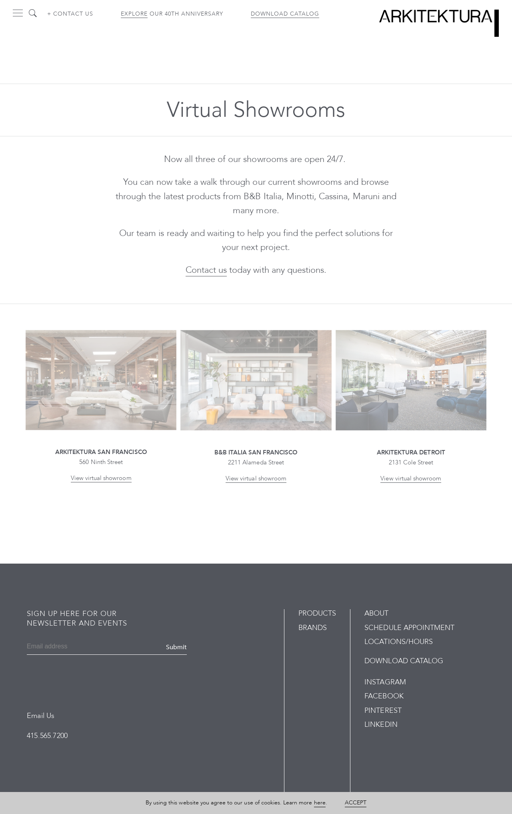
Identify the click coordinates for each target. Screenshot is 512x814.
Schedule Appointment (409, 628)
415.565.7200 (47, 736)
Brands (312, 628)
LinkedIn (380, 725)
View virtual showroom (101, 478)
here (320, 802)
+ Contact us (70, 14)
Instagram (385, 682)
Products (317, 613)
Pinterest (382, 711)
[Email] (65, 647)
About (376, 613)
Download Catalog (285, 14)
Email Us (40, 716)
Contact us (206, 270)
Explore (134, 14)
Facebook (383, 696)
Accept (355, 802)
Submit (176, 647)
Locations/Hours (398, 642)
